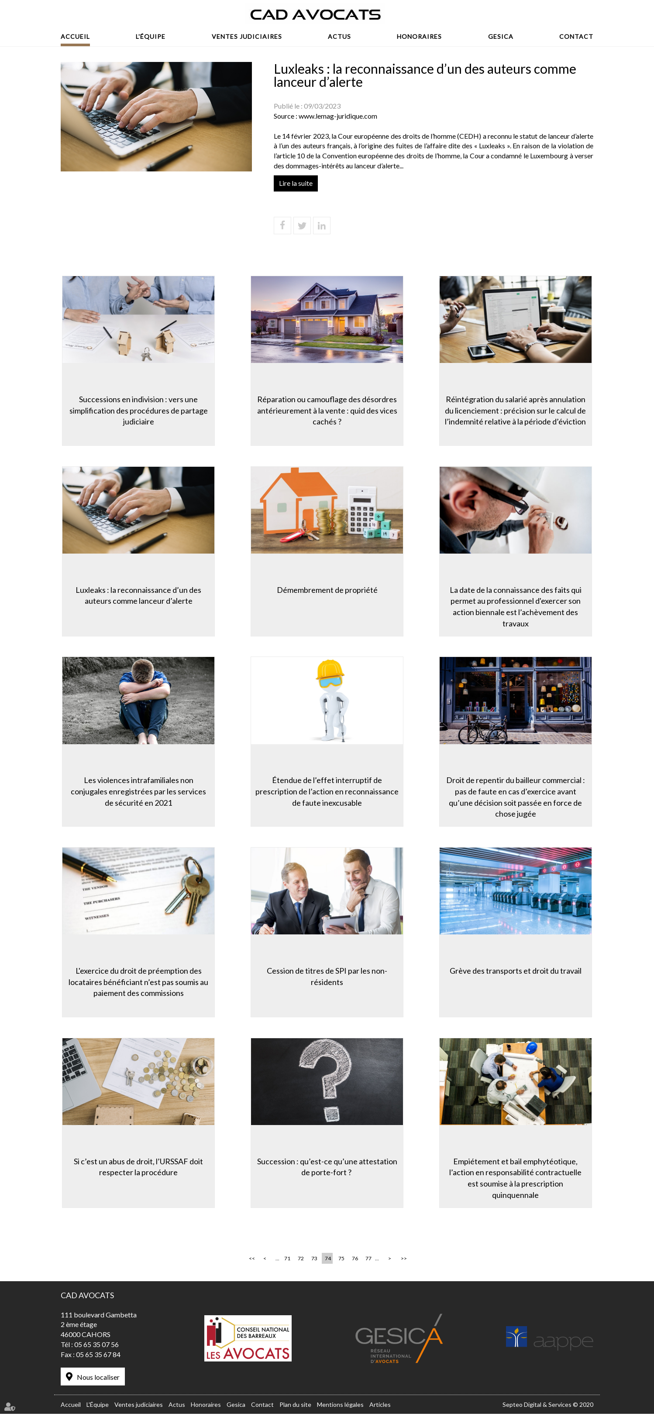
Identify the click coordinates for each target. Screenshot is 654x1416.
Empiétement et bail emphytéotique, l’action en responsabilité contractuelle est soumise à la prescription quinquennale (517, 1179)
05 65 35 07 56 (96, 1347)
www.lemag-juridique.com (338, 116)
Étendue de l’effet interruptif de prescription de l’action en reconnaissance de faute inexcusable (327, 791)
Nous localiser (98, 1380)
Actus (339, 36)
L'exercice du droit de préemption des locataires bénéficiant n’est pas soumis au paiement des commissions (137, 982)
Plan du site (295, 1406)
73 (314, 1261)
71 (287, 1261)
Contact (576, 36)
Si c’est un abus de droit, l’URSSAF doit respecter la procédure (137, 1167)
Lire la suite (296, 183)
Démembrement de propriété (327, 589)
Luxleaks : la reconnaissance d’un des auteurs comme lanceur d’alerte (137, 594)
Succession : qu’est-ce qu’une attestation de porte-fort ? (327, 1167)
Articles (380, 1406)
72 (301, 1261)
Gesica (500, 36)
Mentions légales (340, 1406)
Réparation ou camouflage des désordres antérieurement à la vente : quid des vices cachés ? (327, 409)
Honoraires (419, 36)
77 (368, 1261)
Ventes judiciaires (247, 36)
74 (328, 1261)
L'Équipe (150, 36)
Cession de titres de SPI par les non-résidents (327, 976)
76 (355, 1261)
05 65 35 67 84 (98, 1357)
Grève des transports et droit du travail (517, 971)
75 (341, 1261)
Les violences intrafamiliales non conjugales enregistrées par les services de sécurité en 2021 (137, 791)
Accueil (75, 36)
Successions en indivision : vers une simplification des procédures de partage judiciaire (137, 409)
